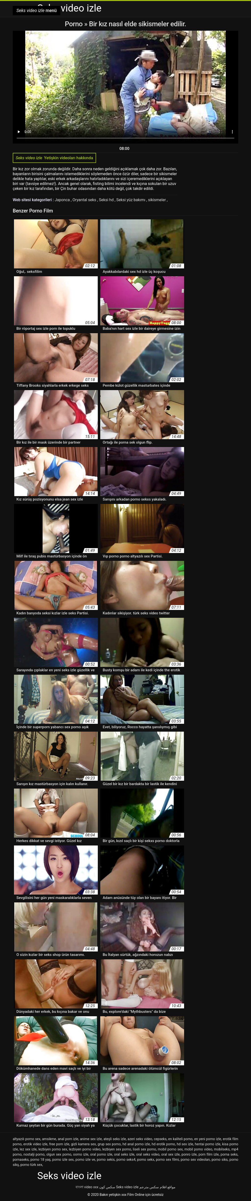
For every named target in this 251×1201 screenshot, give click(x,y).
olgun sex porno (58, 1154)
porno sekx (145, 1159)
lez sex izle (28, 1149)
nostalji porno (34, 1154)
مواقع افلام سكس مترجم (157, 1187)
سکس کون (107, 1187)
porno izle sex (63, 1159)
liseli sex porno (144, 1149)
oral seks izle (124, 1154)
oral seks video (147, 1154)
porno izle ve (85, 1159)
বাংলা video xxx (86, 1187)
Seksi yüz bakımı (131, 200)
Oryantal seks (85, 200)
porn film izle (209, 1154)
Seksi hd (106, 200)
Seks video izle (127, 1187)
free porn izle (59, 1144)
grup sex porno (109, 1144)
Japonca (63, 200)
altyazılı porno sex (26, 1139)
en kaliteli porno (180, 1139)
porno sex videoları (195, 1159)
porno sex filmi (167, 1159)
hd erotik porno (163, 1144)
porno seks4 (125, 1159)
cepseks (160, 1139)
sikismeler (157, 200)
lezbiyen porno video (84, 1149)
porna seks (229, 1154)
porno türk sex (31, 1165)
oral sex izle (170, 1154)
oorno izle (80, 1154)
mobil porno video (198, 1149)
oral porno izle (101, 1154)
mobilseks (222, 1149)
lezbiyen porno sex (52, 1149)
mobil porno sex (170, 1149)
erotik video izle (35, 1144)
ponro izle (189, 1154)
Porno (74, 24)
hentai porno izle (207, 1144)
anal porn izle (68, 1139)
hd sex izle (185, 1144)
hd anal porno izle (136, 1144)
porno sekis (106, 1159)
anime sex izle (91, 1139)
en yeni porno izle (207, 1139)
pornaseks (21, 1159)
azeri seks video (140, 1139)
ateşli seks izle (114, 1139)
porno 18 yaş (40, 1159)
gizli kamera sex (83, 1144)
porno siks (220, 1159)
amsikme (49, 1139)
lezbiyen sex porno (116, 1149)
